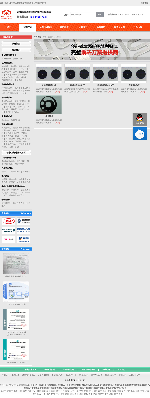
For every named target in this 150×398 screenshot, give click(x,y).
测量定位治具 (14, 182)
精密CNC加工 (96, 375)
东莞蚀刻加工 (134, 375)
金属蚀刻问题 (68, 369)
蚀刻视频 (64, 27)
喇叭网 (134, 14)
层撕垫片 (15, 193)
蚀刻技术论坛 (30, 369)
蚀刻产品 (27, 27)
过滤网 (23, 93)
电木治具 (26, 182)
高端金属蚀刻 (7, 124)
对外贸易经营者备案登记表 (16, 276)
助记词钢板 (19, 164)
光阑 (17, 77)
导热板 (8, 133)
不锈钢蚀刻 (83, 375)
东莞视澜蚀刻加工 (49, 85)
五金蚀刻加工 (20, 101)
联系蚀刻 (137, 27)
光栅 (11, 147)
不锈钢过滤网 (13, 93)
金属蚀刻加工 (7, 63)
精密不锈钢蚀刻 (28, 375)
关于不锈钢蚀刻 (88, 369)
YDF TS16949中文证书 (16, 304)
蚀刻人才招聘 (49, 369)
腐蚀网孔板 (15, 120)
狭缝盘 (16, 130)
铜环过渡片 (17, 203)
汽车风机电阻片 (8, 80)
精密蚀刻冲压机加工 (16, 152)
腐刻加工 (5, 120)
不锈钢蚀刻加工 (8, 84)
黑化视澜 (49, 116)
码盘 (17, 147)
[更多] (57, 92)
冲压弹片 (26, 171)
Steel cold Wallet (8, 161)
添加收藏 (144, 3)
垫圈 (7, 107)
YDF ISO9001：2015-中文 (16, 362)
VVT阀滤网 (10, 139)
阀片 (11, 141)
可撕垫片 (5, 193)
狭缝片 (24, 77)
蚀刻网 (25, 88)
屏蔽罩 (14, 109)
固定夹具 (13, 179)
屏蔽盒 (16, 112)
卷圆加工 (5, 171)
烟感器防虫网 (16, 66)
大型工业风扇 (43, 375)
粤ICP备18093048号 (77, 380)
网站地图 (106, 369)
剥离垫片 (15, 190)
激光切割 (16, 43)
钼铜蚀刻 (5, 66)
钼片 (15, 72)
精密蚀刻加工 (7, 97)
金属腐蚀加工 (7, 116)
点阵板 (17, 88)
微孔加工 (141, 14)
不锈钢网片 (6, 90)
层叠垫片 (24, 190)
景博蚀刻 (122, 375)
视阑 (7, 75)
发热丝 (14, 75)
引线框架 (9, 77)
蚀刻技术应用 (45, 27)
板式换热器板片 (12, 69)
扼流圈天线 (17, 128)
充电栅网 (22, 144)
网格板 (12, 104)
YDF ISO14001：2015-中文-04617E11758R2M (16, 333)
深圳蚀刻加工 (7, 88)
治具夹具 (5, 176)
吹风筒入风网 (7, 101)
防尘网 (22, 107)
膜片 (17, 136)
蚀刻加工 (127, 14)
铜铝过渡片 (6, 200)
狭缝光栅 (20, 104)
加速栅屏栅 (6, 58)
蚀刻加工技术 (70, 375)
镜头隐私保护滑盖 (16, 195)
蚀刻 (121, 14)
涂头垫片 (9, 136)
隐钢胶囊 (21, 161)
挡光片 (14, 107)
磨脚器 (21, 109)
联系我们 (121, 369)
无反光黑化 (6, 128)
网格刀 (16, 133)
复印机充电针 (11, 144)
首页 (9, 27)
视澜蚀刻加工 (134, 85)
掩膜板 (19, 80)
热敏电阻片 (17, 90)
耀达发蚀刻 (119, 27)
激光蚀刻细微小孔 (9, 55)
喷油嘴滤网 (17, 58)
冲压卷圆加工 (7, 168)
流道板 (18, 141)
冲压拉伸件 (15, 171)
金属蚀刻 (101, 27)
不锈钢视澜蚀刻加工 (106, 85)
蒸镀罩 (4, 179)
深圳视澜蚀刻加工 (77, 85)
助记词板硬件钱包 (9, 158)
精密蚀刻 (16, 50)
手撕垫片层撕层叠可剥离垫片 (13, 186)
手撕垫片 (5, 190)
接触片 (23, 69)
